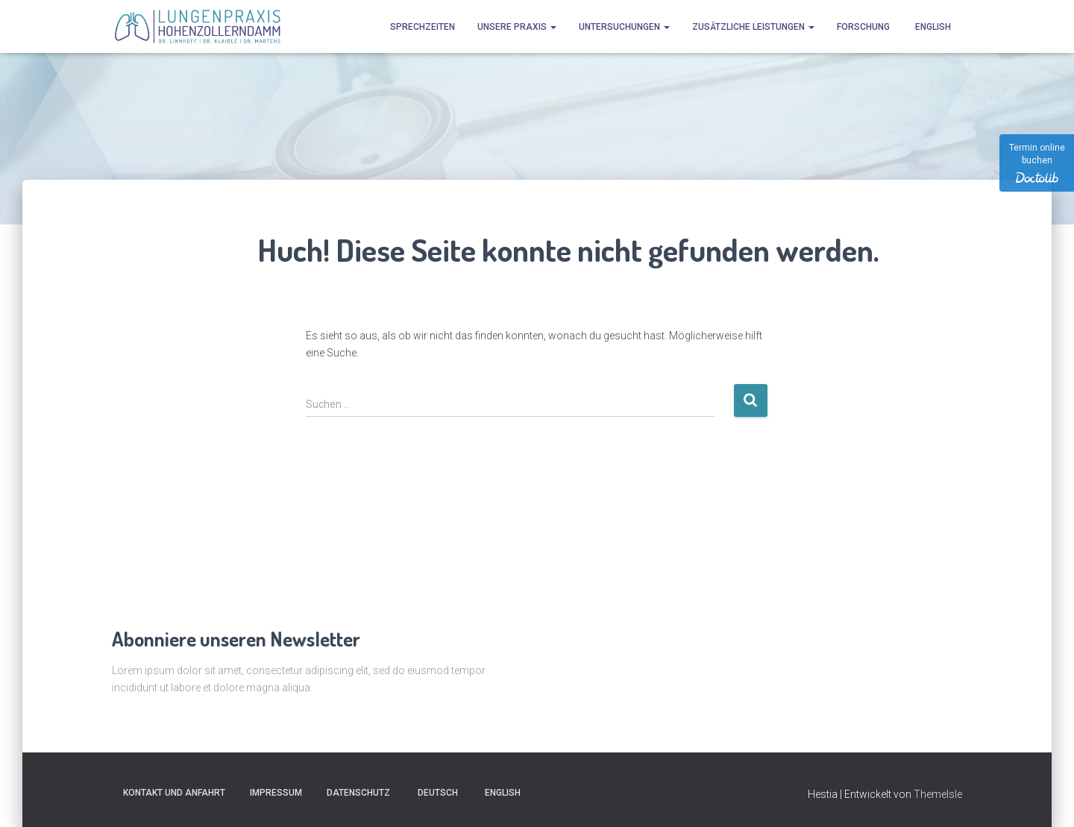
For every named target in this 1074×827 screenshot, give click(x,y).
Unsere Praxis (516, 27)
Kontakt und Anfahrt (174, 792)
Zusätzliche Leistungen (753, 27)
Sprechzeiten (422, 27)
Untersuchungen (624, 27)
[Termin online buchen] (1036, 163)
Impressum (276, 792)
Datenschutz (358, 792)
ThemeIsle (938, 794)
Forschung (863, 27)
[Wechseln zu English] (931, 26)
